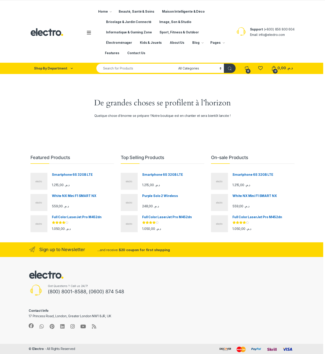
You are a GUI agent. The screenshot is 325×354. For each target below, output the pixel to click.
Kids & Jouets (151, 42)
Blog (195, 42)
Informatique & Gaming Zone (129, 32)
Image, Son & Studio (175, 22)
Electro (38, 349)
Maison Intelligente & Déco (183, 11)
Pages (215, 42)
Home (103, 11)
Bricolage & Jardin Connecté (128, 22)
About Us (177, 42)
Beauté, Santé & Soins (136, 11)
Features (112, 53)
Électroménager (119, 42)
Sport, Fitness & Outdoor (179, 32)
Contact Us (136, 53)
